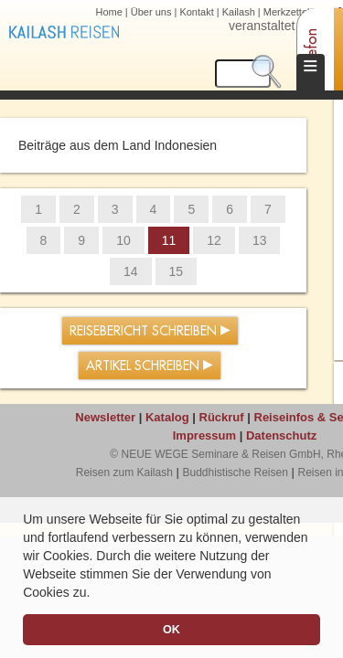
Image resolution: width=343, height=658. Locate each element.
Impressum (204, 435)
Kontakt (196, 11)
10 (123, 240)
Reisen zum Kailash (124, 472)
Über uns (151, 11)
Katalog (167, 417)
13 (259, 240)
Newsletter (105, 417)
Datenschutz (281, 435)
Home (108, 11)
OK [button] (171, 629)
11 (169, 240)
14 (130, 271)
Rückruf (221, 417)
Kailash (238, 11)
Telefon (312, 50)
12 (214, 240)
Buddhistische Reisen (234, 472)
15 (176, 271)
